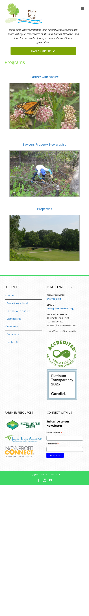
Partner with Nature (44, 77)
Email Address (54, 433)
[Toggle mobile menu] (82, 8)
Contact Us (13, 342)
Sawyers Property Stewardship (44, 144)
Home (10, 295)
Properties (44, 209)
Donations (13, 334)
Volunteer (12, 326)
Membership (14, 318)
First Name (52, 444)
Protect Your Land (17, 303)
